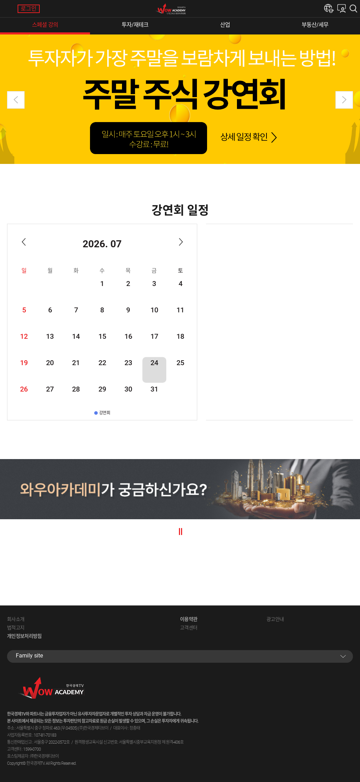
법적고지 (15, 627)
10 (154, 310)
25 (180, 362)
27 (50, 389)
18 (180, 336)
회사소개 (15, 619)
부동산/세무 (315, 24)
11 (180, 310)
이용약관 (188, 619)
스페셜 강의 (45, 24)
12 (24, 336)
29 (102, 389)
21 (76, 362)
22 (102, 362)
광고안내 (275, 619)
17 (154, 336)
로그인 (29, 8)
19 (24, 362)
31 (154, 389)
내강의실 (341, 8)
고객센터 (188, 627)
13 (50, 336)
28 (76, 389)
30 (128, 389)
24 (154, 362)
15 (102, 336)
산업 (225, 24)
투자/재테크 (135, 24)
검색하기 (354, 8)
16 (128, 336)
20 (50, 362)
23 (128, 362)
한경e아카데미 (329, 8)
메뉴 (9, 9)
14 (76, 336)
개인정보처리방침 (24, 636)
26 (24, 389)
